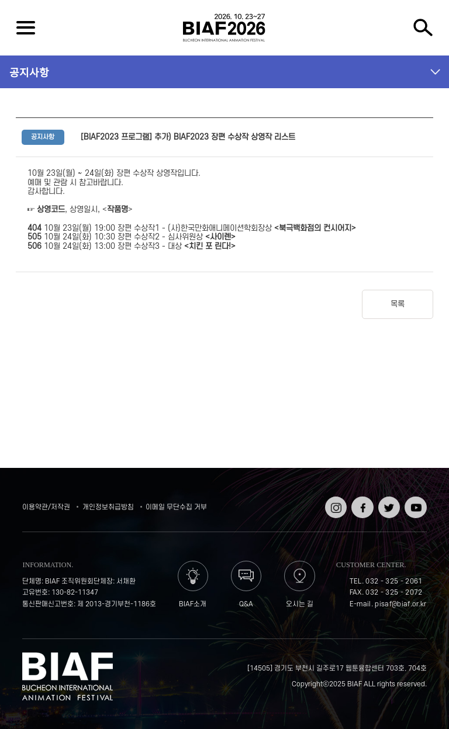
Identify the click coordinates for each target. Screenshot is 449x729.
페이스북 (361, 504)
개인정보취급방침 (108, 507)
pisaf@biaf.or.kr (400, 604)
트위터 (388, 500)
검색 (423, 27)
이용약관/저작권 (46, 507)
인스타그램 (334, 504)
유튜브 (414, 500)
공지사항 (29, 71)
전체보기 (25, 27)
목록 (398, 304)
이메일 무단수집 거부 (176, 507)
